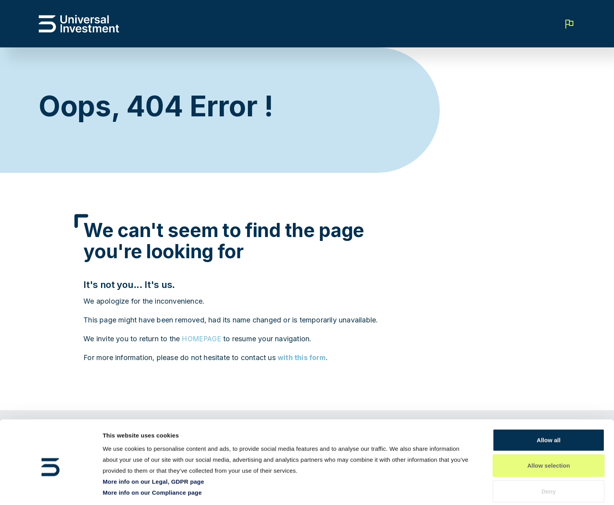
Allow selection (548, 436)
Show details (411, 489)
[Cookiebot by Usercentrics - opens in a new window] (50, 490)
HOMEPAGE (202, 339)
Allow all (549, 410)
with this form (302, 357)
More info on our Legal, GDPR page (153, 452)
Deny (549, 462)
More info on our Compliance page (152, 463)
